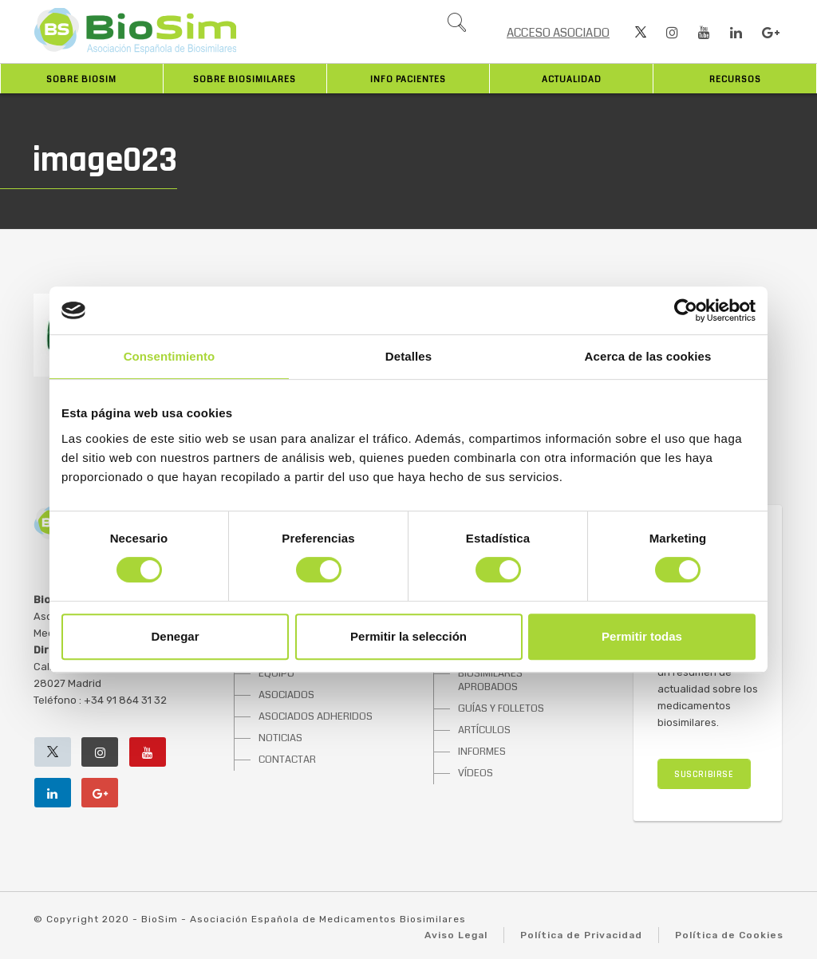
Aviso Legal (455, 935)
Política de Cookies (729, 935)
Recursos (735, 79)
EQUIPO (276, 673)
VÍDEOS (475, 773)
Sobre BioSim (81, 79)
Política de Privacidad (581, 935)
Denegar (175, 636)
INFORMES (482, 751)
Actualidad (572, 79)
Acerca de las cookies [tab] (648, 356)
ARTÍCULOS (484, 730)
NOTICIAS (280, 738)
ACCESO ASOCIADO (558, 32)
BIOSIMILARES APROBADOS (490, 680)
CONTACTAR (287, 759)
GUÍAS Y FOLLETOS (501, 708)
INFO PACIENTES (408, 79)
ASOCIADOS (286, 695)
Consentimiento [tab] (169, 356)
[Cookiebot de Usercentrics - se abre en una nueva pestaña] (686, 310)
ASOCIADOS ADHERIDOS (316, 716)
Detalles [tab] (408, 356)
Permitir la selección (408, 636)
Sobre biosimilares (244, 79)
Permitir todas (642, 636)
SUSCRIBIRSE (704, 774)
